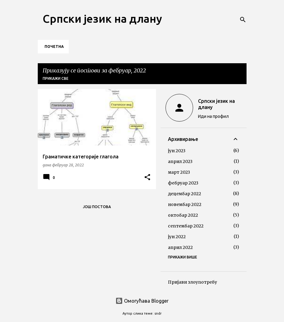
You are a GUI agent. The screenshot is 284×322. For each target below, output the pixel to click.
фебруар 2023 (183, 183)
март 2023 (179, 172)
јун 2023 (176, 150)
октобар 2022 (183, 215)
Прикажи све (55, 78)
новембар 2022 (184, 204)
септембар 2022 (186, 226)
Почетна (54, 46)
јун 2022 (177, 236)
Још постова (97, 207)
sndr (157, 313)
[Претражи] (243, 19)
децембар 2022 (184, 193)
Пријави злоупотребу (192, 282)
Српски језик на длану (102, 18)
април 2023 (180, 161)
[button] (147, 177)
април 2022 (180, 247)
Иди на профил (213, 116)
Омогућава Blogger (142, 301)
